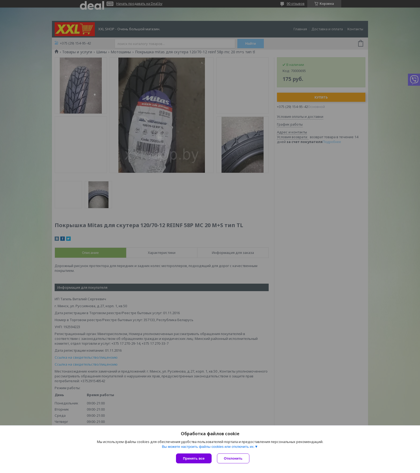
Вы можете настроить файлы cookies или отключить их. (208, 447)
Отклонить (233, 458)
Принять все (194, 458)
